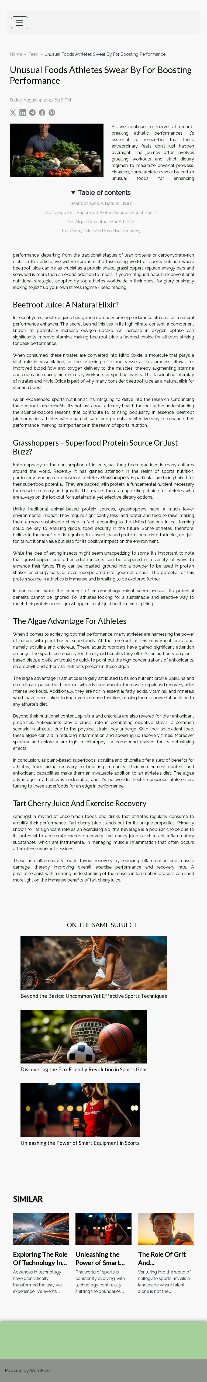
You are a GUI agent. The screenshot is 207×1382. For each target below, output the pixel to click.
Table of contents (104, 193)
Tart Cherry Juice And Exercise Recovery (101, 230)
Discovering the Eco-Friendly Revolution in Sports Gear (83, 1069)
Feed (33, 54)
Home (16, 54)
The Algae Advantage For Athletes (100, 221)
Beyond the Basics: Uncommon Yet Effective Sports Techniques (93, 996)
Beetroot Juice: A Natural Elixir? (101, 203)
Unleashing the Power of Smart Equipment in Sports (80, 1143)
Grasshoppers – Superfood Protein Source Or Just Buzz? (100, 212)
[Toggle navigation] (19, 22)
